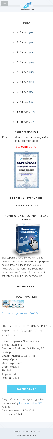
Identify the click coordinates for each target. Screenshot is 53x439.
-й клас (25, 32)
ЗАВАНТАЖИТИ (26, 286)
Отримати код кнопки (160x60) (20, 313)
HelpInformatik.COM (30, 403)
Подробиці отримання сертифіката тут (26, 202)
